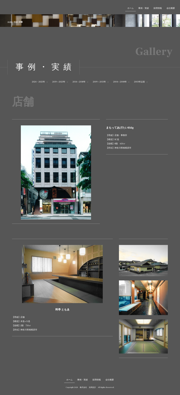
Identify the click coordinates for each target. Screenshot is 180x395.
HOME (10, 22)
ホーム (130, 8)
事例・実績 (143, 8)
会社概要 (170, 8)
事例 (16, 22)
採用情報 (157, 8)
